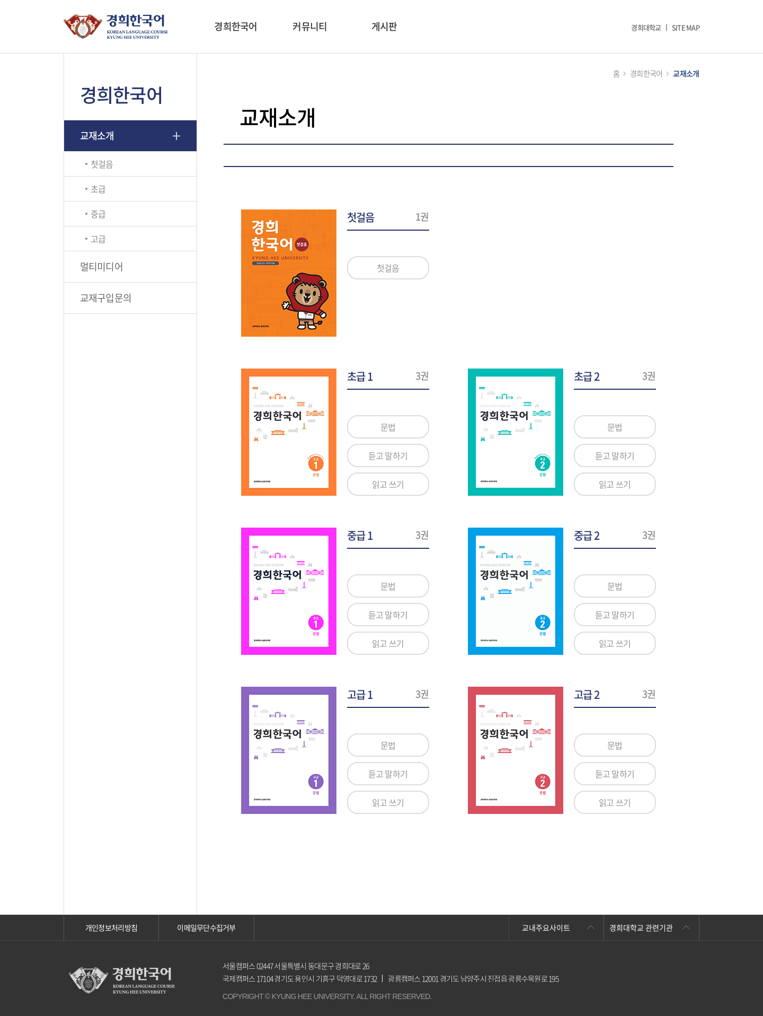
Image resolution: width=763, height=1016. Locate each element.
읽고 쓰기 (388, 484)
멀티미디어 (101, 266)
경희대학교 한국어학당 (116, 26)
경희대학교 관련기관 (641, 927)
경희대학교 (646, 27)
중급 (98, 213)
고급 (98, 238)
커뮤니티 (309, 26)
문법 (388, 427)
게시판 (384, 26)
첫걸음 (102, 163)
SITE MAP (685, 27)
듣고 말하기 (388, 455)
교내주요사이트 (546, 927)
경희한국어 (235, 26)
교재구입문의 (106, 298)
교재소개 (97, 135)
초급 (98, 188)
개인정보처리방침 (111, 927)
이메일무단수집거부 (206, 927)
